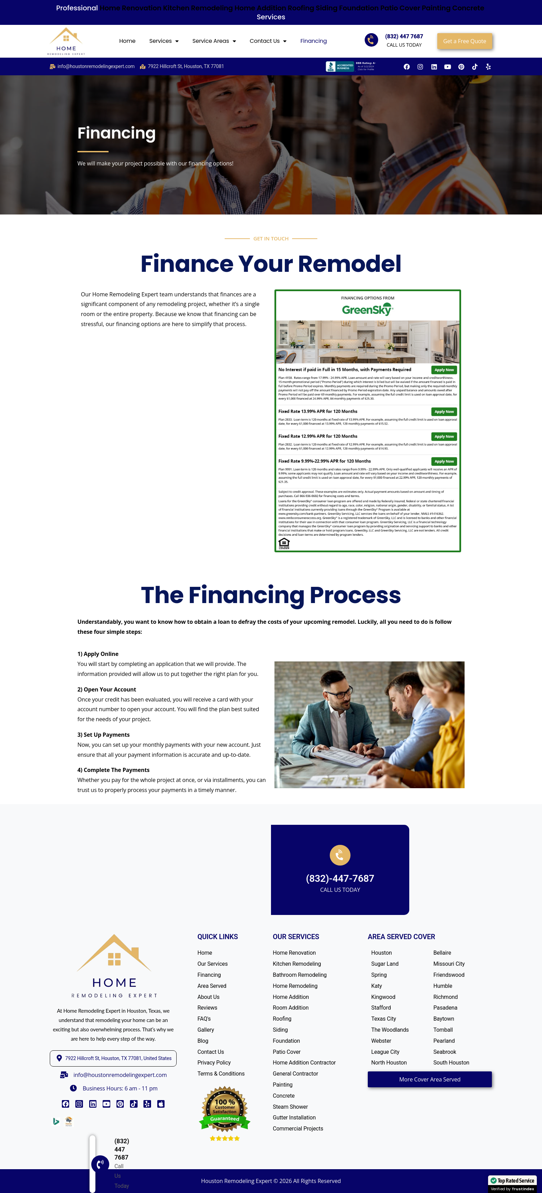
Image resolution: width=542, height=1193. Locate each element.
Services (164, 41)
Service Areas (214, 41)
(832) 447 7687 (404, 36)
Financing (313, 41)
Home (127, 41)
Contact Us (268, 41)
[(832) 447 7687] (21, 1182)
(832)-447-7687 (340, 878)
